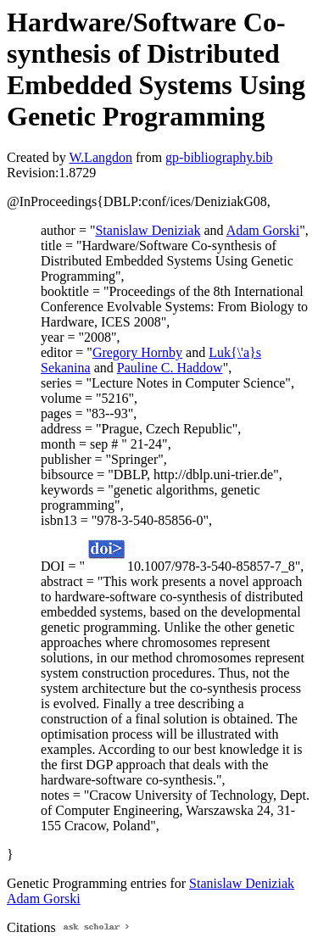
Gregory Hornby (137, 352)
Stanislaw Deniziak (147, 230)
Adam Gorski (263, 230)
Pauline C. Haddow (170, 367)
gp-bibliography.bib (219, 157)
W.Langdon (100, 157)
